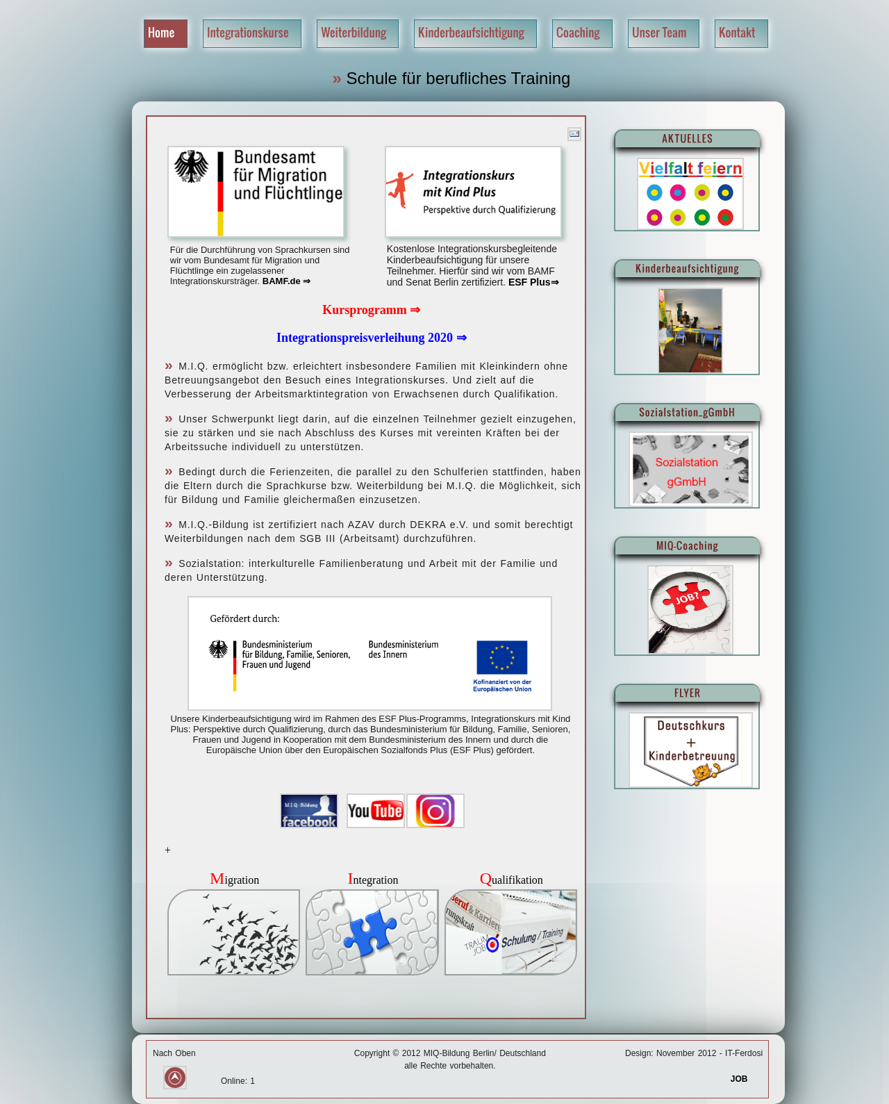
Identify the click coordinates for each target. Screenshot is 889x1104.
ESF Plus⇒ (532, 282)
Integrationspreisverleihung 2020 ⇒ (371, 338)
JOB (747, 1079)
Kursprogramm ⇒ (371, 310)
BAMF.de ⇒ (287, 281)
